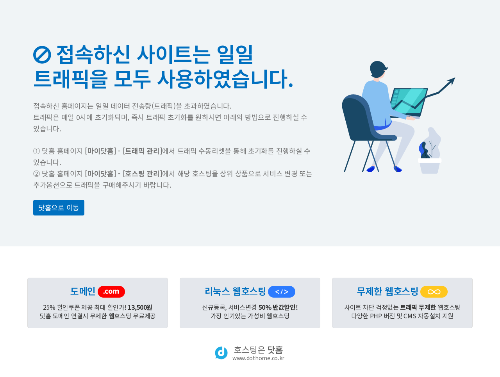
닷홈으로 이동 (58, 207)
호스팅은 (258, 353)
